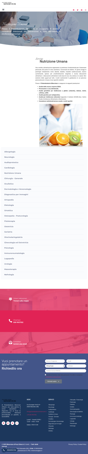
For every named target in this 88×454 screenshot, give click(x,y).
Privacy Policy (72, 444)
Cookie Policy (82, 444)
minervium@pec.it (36, 450)
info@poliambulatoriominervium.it (36, 411)
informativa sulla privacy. (53, 377)
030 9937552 (18, 322)
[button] (3, 9)
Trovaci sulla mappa (21, 301)
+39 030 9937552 (32, 415)
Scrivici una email (20, 344)
